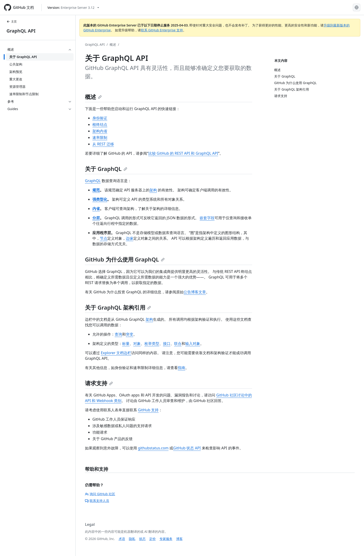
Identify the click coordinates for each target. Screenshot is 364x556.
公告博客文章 (195, 291)
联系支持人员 (97, 500)
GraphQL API (21, 31)
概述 (113, 44)
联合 (178, 343)
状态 (142, 538)
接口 (166, 343)
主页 (11, 21)
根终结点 (99, 124)
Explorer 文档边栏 (116, 352)
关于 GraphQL (106, 169)
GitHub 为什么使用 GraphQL (125, 259)
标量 (126, 343)
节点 (103, 238)
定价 (152, 538)
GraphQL (93, 180)
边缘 (129, 238)
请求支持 (99, 383)
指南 (181, 367)
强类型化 (99, 199)
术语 (122, 538)
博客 (179, 538)
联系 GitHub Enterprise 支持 (162, 30)
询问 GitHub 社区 (100, 494)
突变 (129, 334)
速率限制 (99, 137)
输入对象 (192, 343)
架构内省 (99, 131)
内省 (96, 208)
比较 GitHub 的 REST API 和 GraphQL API (183, 153)
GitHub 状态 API (187, 448)
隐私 (132, 538)
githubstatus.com (153, 448)
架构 (153, 190)
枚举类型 (151, 343)
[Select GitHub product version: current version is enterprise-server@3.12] (73, 7)
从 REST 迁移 (103, 144)
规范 (96, 190)
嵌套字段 (207, 217)
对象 (137, 343)
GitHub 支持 (148, 409)
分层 (96, 217)
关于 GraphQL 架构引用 (118, 307)
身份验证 (99, 118)
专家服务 (165, 538)
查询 (118, 334)
